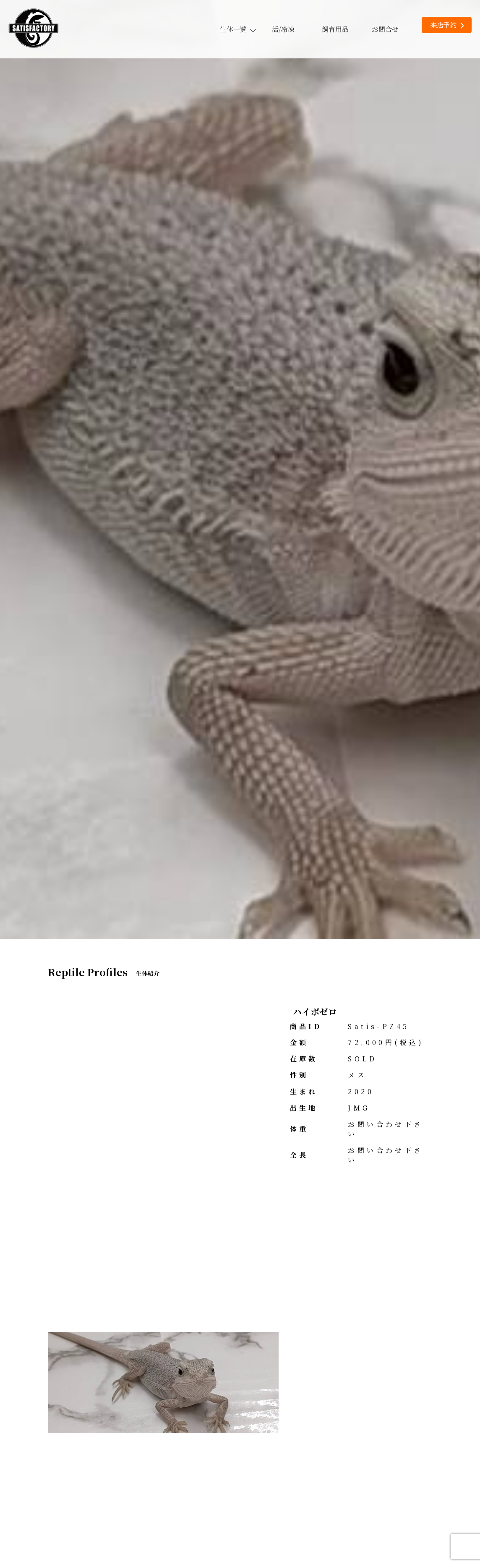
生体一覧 (237, 29)
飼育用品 (335, 29)
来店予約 (447, 25)
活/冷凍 (283, 29)
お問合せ (385, 29)
